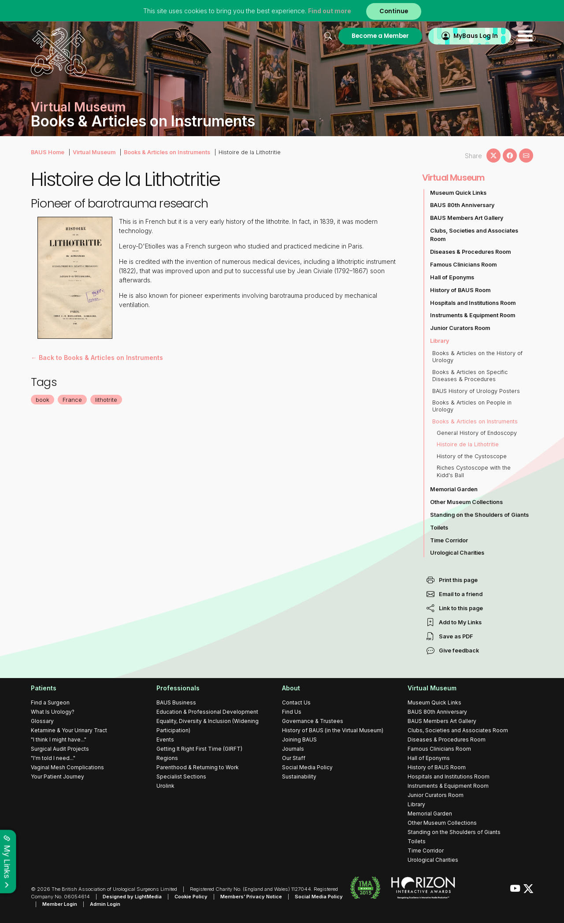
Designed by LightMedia (132, 896)
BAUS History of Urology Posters (476, 391)
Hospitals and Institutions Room (473, 303)
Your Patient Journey (57, 776)
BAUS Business (176, 702)
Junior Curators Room (460, 328)
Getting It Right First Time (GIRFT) (199, 748)
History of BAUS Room (460, 290)
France (72, 399)
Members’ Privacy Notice (251, 896)
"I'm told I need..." (53, 758)
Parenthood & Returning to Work (197, 767)
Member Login (59, 904)
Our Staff (293, 758)
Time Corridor (449, 540)
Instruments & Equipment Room (472, 315)
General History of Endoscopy (477, 433)
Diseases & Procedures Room (470, 251)
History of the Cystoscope (472, 456)
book (42, 399)
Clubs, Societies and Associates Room (474, 234)
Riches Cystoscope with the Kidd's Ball (474, 471)
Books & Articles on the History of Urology (477, 356)
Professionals (178, 688)
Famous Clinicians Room (463, 264)
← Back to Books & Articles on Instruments (97, 357)
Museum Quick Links (458, 192)
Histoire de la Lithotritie (468, 444)
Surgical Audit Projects (60, 748)
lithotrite (106, 399)
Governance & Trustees (312, 721)
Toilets (439, 527)
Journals (293, 748)
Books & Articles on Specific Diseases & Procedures (470, 375)
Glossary (42, 721)
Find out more (329, 11)
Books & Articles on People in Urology (472, 406)
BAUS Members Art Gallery (466, 218)
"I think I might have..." (58, 739)
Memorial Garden (454, 489)
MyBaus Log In (475, 36)
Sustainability (299, 776)
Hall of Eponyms (452, 277)
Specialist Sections (181, 776)
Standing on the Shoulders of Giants (479, 515)
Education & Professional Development (207, 711)
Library (439, 340)
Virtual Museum (94, 152)
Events (165, 739)
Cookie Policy (191, 896)
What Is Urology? (52, 711)
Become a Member (380, 36)
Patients (43, 688)
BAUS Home (47, 152)
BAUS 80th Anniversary (462, 205)
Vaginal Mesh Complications (67, 767)
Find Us (291, 711)
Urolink (165, 785)
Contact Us (296, 702)
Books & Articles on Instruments (167, 152)
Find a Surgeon (50, 702)
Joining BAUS (299, 739)
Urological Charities (457, 552)
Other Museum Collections (466, 502)
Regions (167, 758)
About (291, 688)
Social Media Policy (307, 767)
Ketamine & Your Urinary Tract (69, 730)
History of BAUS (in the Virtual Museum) (332, 730)
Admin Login (105, 904)
